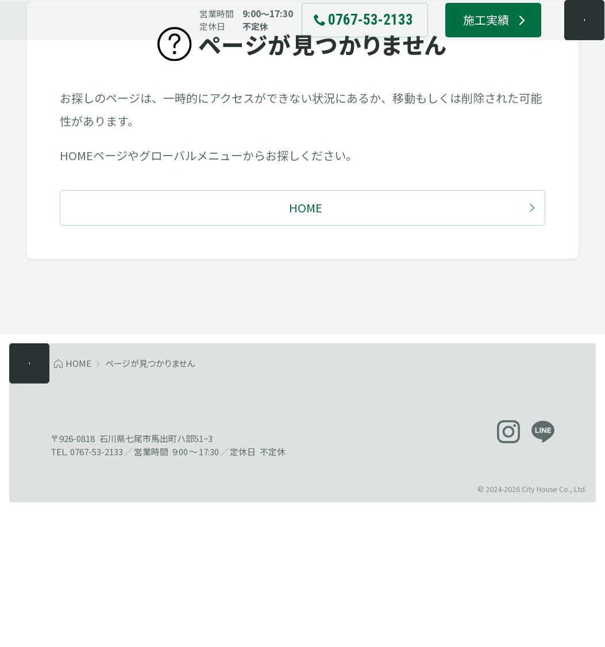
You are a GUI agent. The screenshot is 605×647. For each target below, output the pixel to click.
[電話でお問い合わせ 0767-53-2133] (341, 40)
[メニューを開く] (561, 40)
